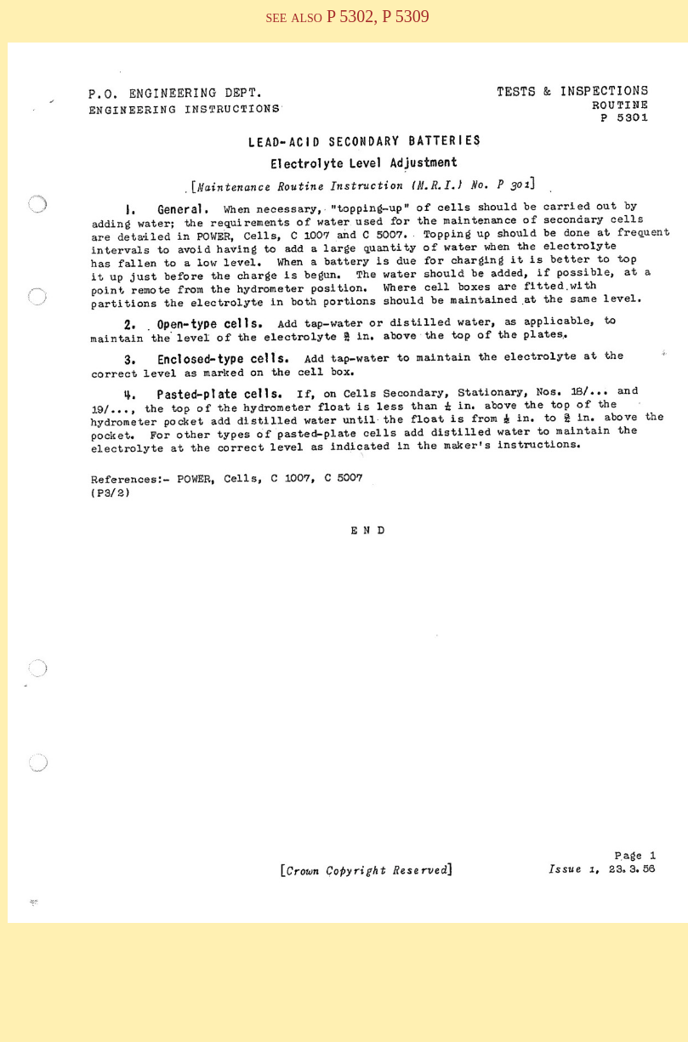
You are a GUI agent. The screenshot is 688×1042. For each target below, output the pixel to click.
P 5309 (403, 16)
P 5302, (352, 16)
